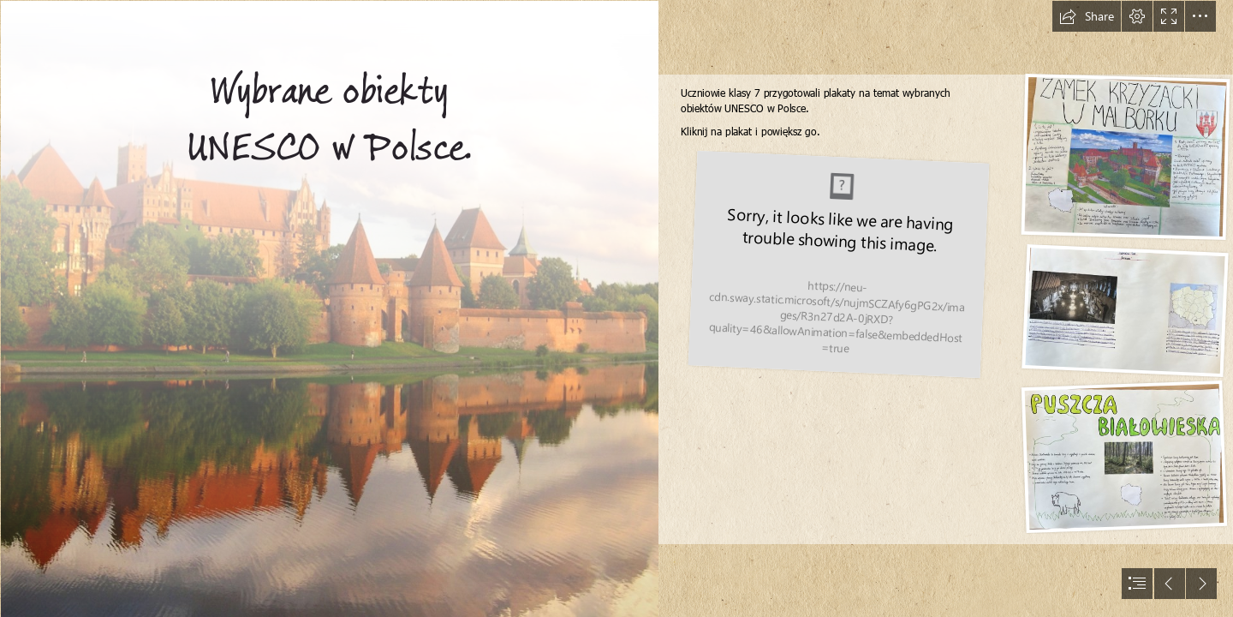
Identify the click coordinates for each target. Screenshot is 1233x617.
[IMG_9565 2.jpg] (838, 265)
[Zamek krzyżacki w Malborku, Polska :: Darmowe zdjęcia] (329, 308)
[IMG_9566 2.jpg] (1125, 157)
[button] (1086, 16)
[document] (616, 308)
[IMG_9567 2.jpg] (1124, 311)
